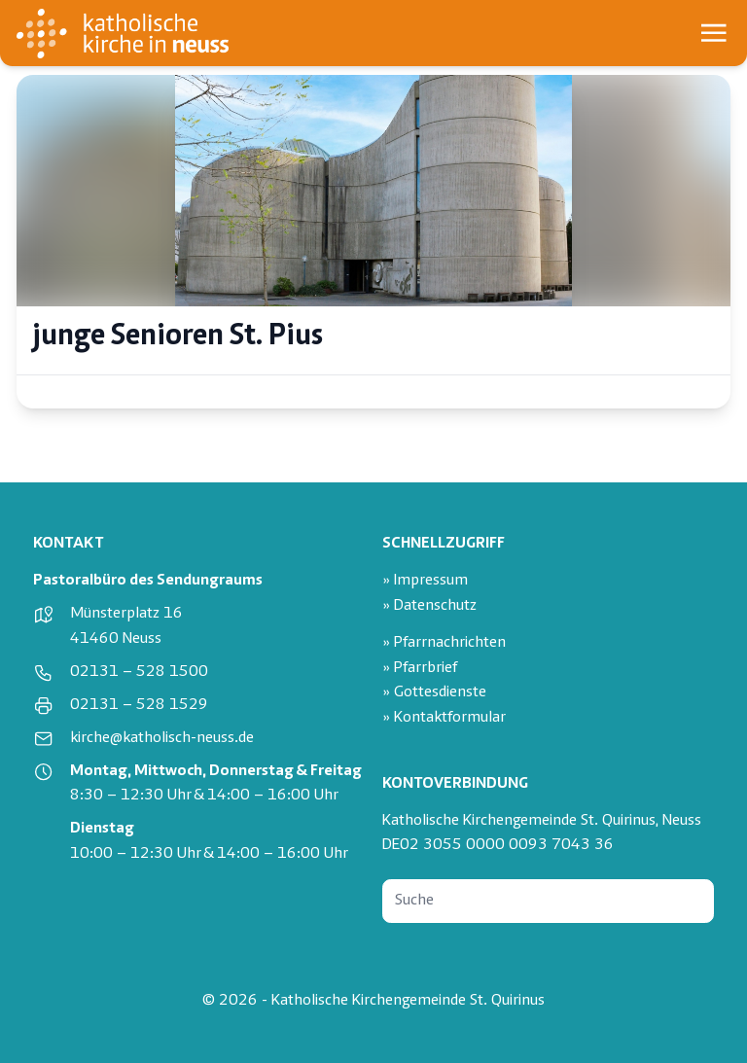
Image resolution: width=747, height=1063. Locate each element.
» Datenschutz (429, 606)
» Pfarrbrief (419, 668)
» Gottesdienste (434, 693)
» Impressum (425, 581)
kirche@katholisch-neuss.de (162, 738)
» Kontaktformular (444, 718)
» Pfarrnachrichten (444, 643)
